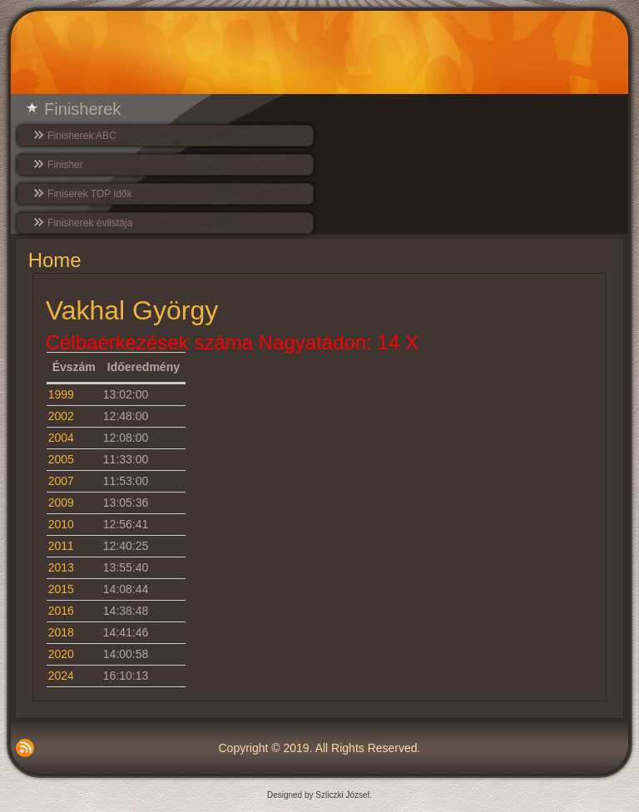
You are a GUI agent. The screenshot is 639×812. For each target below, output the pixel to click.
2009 (61, 502)
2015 (61, 589)
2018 (61, 632)
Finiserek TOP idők (89, 194)
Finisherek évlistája (89, 223)
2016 (61, 610)
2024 (61, 675)
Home (55, 260)
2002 (61, 416)
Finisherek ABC (81, 135)
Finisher (65, 165)
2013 (61, 567)
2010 (61, 524)
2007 (61, 481)
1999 (61, 394)
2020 (61, 654)
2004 (61, 437)
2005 (61, 459)
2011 (61, 545)
